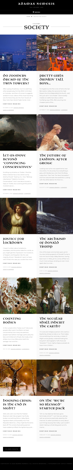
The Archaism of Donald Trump (53, 242)
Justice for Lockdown (13, 241)
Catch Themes (66, 463)
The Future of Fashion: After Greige (53, 159)
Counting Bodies (12, 320)
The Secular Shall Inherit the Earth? (52, 322)
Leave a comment (8, 110)
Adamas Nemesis (36, 4)
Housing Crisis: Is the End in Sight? (17, 404)
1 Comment (64, 109)
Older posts (11, 449)
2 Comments (25, 349)
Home (28, 16)
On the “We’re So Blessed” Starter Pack (52, 404)
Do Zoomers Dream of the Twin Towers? (16, 79)
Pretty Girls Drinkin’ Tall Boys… (52, 79)
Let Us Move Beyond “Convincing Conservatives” (17, 161)
